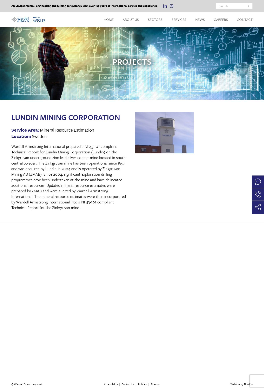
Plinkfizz (248, 384)
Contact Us (128, 384)
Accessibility (111, 384)
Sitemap (155, 384)
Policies (142, 384)
